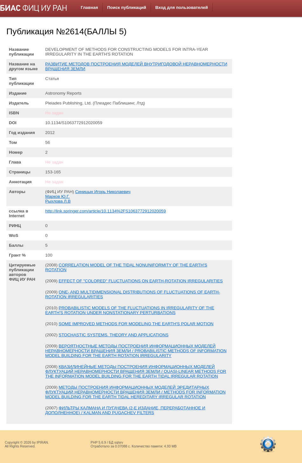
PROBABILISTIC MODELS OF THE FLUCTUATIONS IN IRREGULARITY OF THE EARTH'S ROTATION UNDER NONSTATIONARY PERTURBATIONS (129, 310)
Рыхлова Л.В (58, 201)
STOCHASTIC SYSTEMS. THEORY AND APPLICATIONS (113, 334)
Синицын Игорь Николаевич (102, 191)
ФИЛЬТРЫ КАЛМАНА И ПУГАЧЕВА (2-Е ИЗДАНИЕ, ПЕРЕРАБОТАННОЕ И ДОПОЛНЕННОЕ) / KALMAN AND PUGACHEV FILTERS (125, 410)
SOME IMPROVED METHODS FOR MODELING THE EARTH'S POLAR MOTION (136, 323)
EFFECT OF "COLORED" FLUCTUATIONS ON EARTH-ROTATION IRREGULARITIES (141, 280)
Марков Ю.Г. (57, 196)
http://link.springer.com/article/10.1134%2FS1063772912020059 (105, 211)
